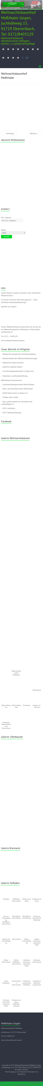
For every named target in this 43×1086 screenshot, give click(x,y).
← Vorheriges (9, 133)
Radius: (3, 230)
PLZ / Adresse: (6, 217)
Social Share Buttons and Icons (17, 1082)
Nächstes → (34, 133)
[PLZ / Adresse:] (12, 220)
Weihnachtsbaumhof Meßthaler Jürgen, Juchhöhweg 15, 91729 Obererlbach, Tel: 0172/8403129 (18, 23)
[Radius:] (13, 232)
